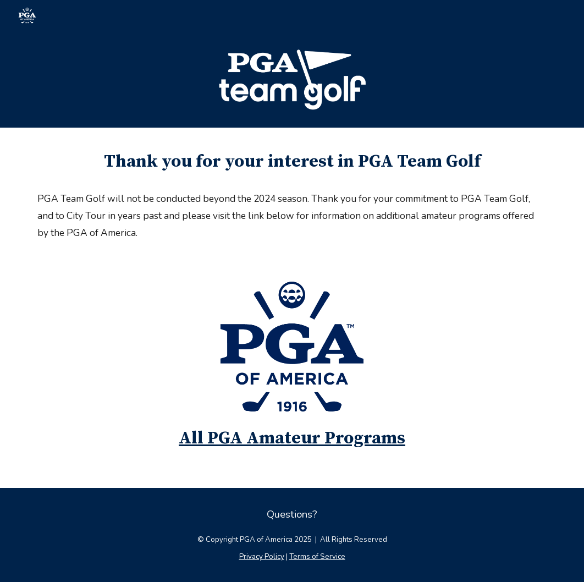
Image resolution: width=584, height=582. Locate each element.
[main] (292, 162)
